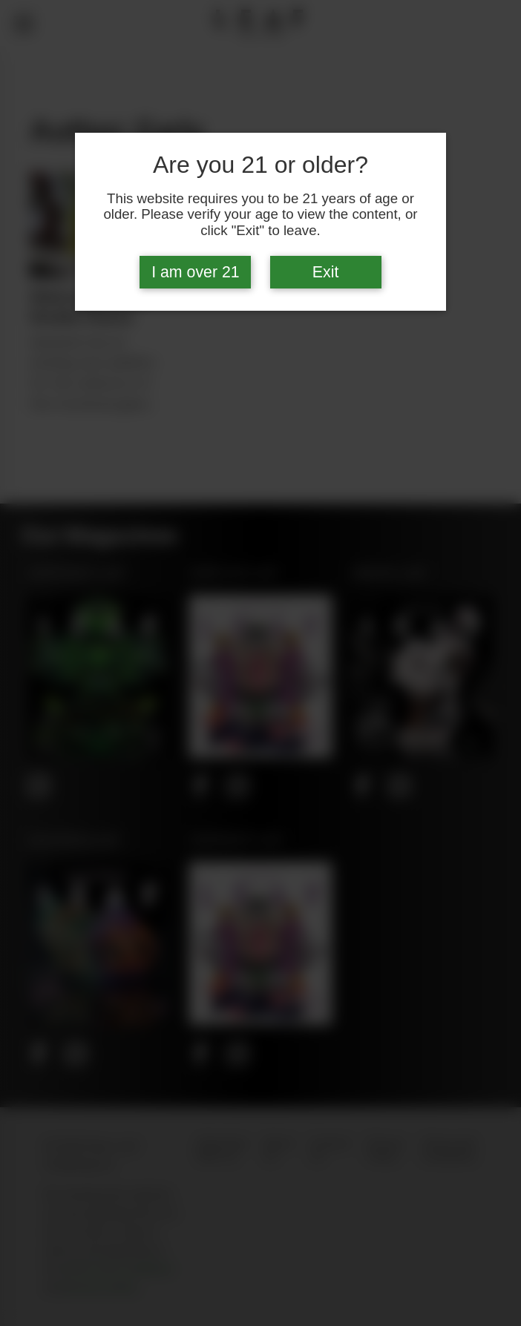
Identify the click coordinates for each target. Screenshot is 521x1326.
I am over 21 (195, 272)
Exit (325, 272)
